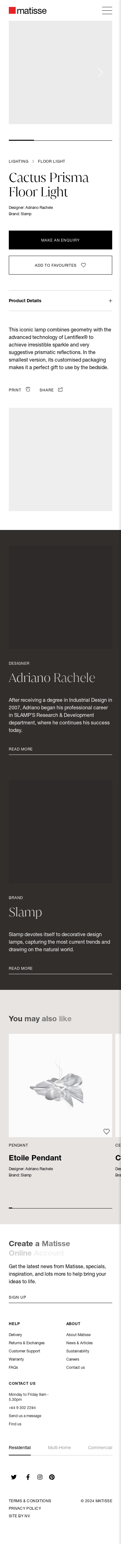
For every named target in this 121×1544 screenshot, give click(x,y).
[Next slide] (100, 72)
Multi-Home (59, 1448)
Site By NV (19, 1516)
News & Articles (79, 1344)
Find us (15, 1425)
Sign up (17, 1298)
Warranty (16, 1360)
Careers (72, 1360)
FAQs (13, 1368)
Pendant (18, 1146)
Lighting (19, 162)
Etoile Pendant (35, 1159)
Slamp (26, 214)
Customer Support (24, 1352)
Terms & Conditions (30, 1501)
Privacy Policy (25, 1509)
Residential (20, 1448)
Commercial (100, 1448)
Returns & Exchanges (27, 1344)
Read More (21, 749)
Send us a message (25, 1417)
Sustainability (77, 1352)
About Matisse (78, 1336)
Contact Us (22, 1384)
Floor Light (51, 162)
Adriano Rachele (39, 208)
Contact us (75, 1368)
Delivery (15, 1336)
